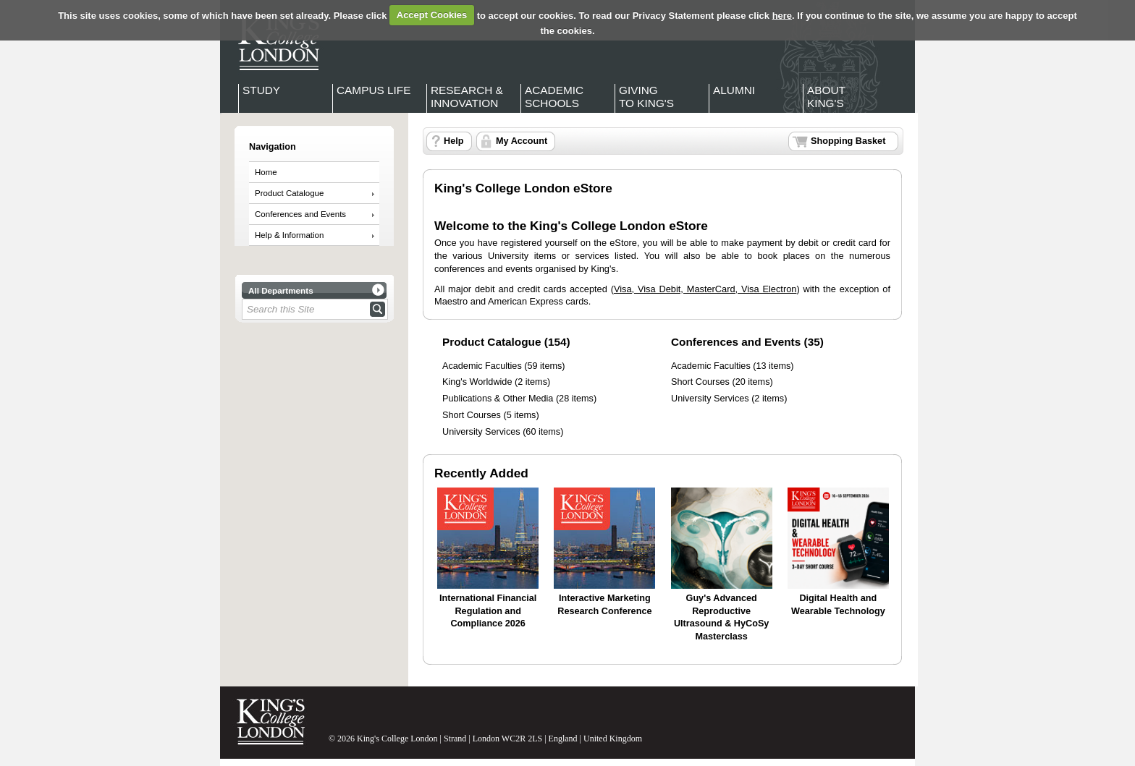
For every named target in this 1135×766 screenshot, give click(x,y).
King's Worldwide (477, 382)
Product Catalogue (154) (506, 342)
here (782, 14)
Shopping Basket (848, 141)
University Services (481, 432)
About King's (826, 96)
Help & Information (289, 235)
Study (261, 90)
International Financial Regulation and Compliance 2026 (487, 611)
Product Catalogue (289, 193)
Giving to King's (646, 96)
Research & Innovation (467, 96)
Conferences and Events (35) (747, 342)
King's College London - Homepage (274, 42)
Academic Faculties (482, 366)
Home (266, 172)
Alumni (734, 90)
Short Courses (471, 415)
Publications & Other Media (497, 398)
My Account (521, 141)
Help (453, 141)
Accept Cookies (432, 14)
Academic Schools (554, 96)
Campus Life (373, 90)
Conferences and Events (300, 214)
